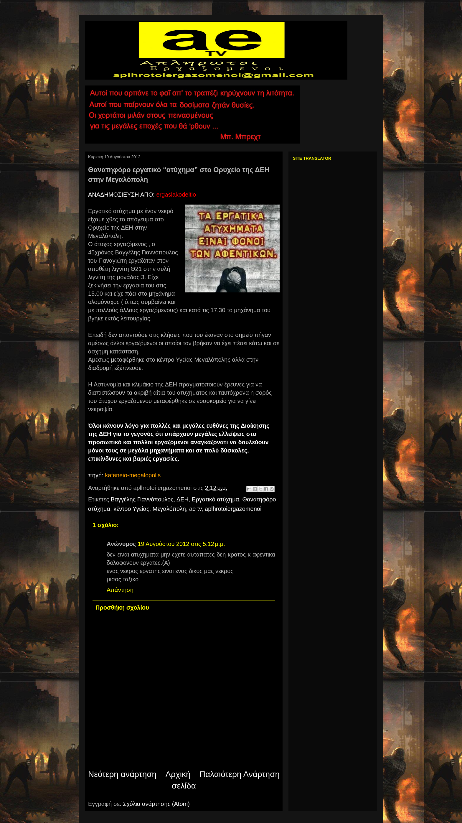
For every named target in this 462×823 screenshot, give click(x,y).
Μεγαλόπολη (169, 509)
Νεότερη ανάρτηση (122, 774)
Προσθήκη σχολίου (122, 607)
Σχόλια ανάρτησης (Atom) (156, 804)
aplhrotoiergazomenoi (233, 509)
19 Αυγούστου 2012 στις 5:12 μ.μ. (181, 544)
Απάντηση (120, 590)
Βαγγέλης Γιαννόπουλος (142, 499)
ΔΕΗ (182, 499)
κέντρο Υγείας (131, 509)
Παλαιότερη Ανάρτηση (239, 774)
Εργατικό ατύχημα (215, 499)
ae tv (195, 509)
